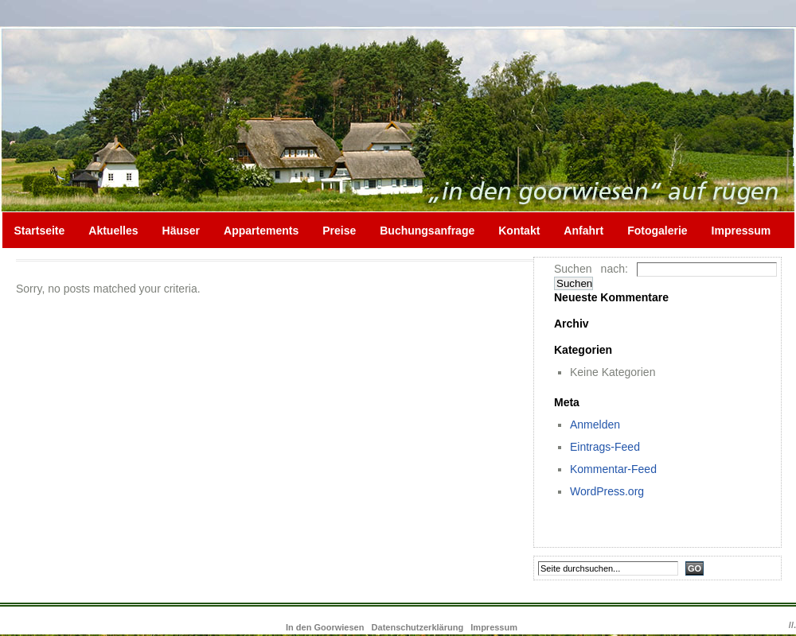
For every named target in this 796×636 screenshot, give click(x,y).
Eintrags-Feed (605, 446)
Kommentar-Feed (613, 469)
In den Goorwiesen (326, 627)
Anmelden (595, 424)
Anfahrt (583, 230)
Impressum (741, 230)
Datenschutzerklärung (418, 627)
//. (792, 625)
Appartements (261, 230)
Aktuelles (113, 230)
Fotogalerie (657, 230)
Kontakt (519, 230)
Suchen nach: (591, 268)
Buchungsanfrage (427, 230)
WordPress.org (607, 491)
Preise (339, 230)
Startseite (39, 230)
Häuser (181, 230)
